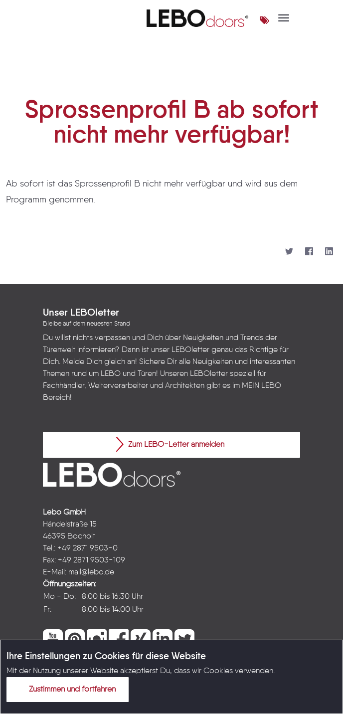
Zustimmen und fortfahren (66, 689)
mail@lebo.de (91, 572)
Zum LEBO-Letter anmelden (170, 444)
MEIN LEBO (261, 386)
